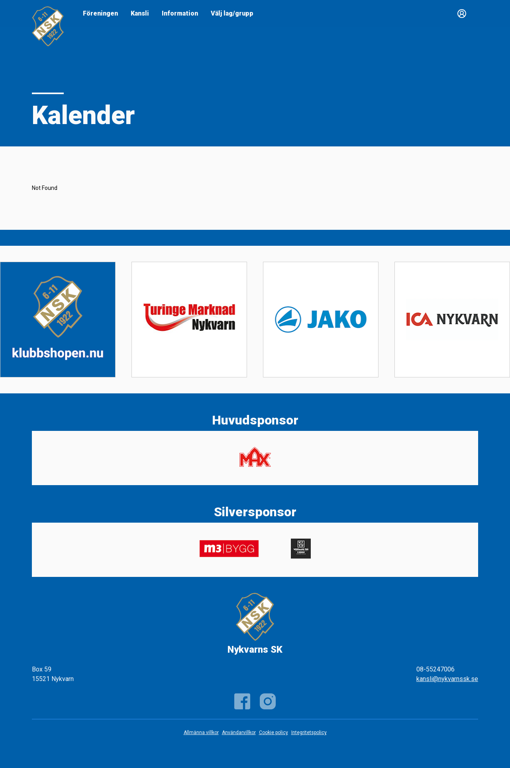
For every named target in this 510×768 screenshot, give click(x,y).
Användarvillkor (239, 732)
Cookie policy (273, 732)
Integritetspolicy (309, 732)
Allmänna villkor (201, 732)
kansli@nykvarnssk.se (447, 679)
